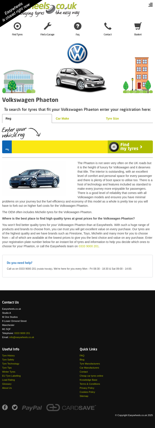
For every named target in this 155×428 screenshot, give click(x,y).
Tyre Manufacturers (90, 363)
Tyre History (8, 355)
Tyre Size (112, 118)
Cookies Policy (87, 392)
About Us (7, 388)
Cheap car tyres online (91, 375)
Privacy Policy (87, 388)
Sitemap (84, 396)
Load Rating (8, 380)
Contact (84, 371)
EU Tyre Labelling (11, 375)
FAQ (82, 355)
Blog (82, 359)
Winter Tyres (8, 371)
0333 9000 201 (89, 246)
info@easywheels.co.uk (21, 337)
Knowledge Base (88, 380)
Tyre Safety (8, 359)
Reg (8, 118)
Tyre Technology (10, 363)
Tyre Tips (7, 367)
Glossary (6, 384)
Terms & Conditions (90, 384)
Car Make (62, 118)
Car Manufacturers (89, 367)
